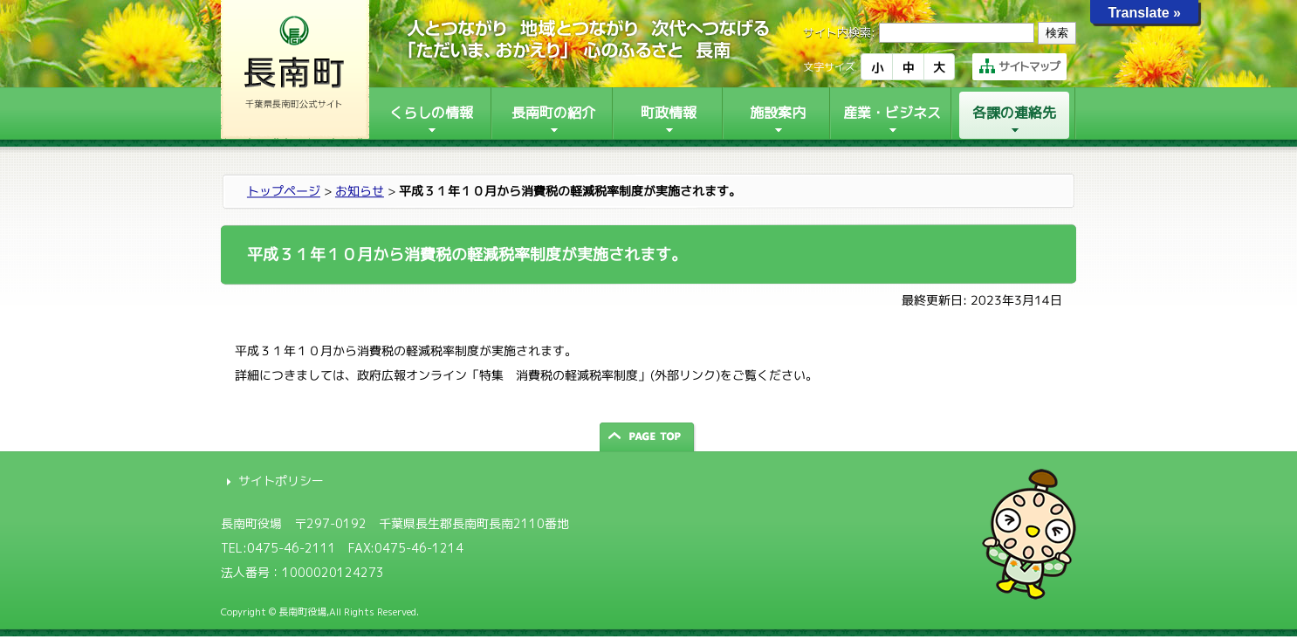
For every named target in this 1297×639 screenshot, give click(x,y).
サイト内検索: (839, 32)
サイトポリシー (281, 480)
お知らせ (359, 190)
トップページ (283, 190)
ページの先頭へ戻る (648, 437)
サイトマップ (1019, 66)
